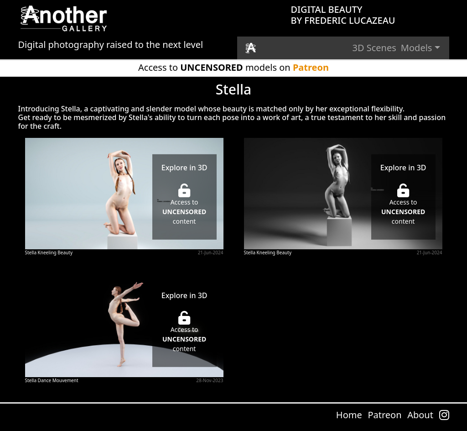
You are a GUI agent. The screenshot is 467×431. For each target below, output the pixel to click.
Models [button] (416, 48)
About (420, 415)
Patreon (384, 415)
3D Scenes (374, 48)
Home (349, 415)
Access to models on (233, 67)
